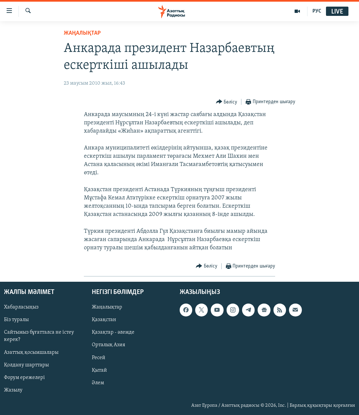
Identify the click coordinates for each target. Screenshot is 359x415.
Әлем (98, 383)
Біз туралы (16, 320)
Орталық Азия (108, 345)
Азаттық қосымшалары (31, 352)
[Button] (226, 102)
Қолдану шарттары (26, 365)
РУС (316, 11)
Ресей (98, 357)
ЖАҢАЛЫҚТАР (82, 33)
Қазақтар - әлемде (113, 332)
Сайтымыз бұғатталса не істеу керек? (39, 336)
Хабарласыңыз (21, 307)
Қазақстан (104, 320)
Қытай (99, 370)
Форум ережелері (24, 377)
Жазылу (13, 390)
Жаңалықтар (107, 307)
